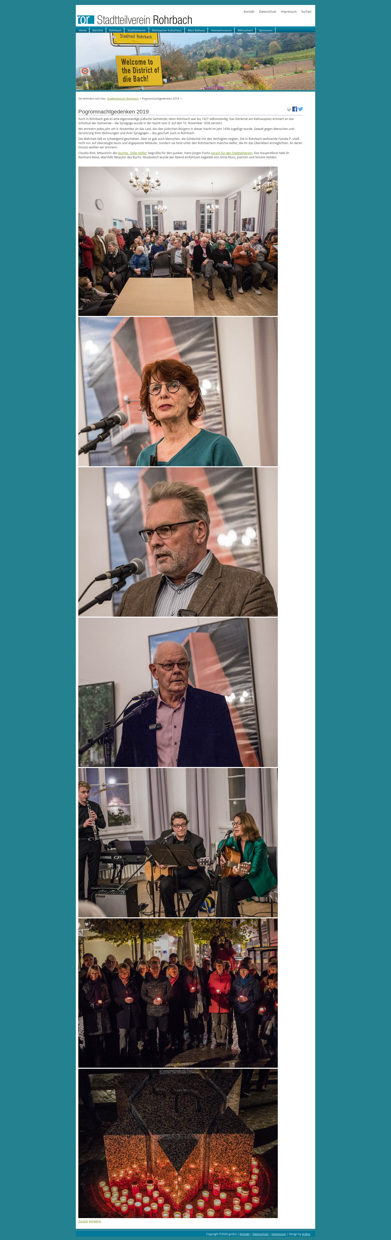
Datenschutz (268, 11)
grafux (306, 1234)
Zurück (83, 1221)
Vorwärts (95, 1221)
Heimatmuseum (221, 30)
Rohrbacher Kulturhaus (167, 30)
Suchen (306, 11)
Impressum (288, 11)
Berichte (98, 30)
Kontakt (249, 11)
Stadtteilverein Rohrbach (123, 98)
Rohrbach (115, 30)
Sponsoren (266, 30)
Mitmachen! (245, 30)
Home (83, 30)
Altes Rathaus (196, 30)
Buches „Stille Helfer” (132, 153)
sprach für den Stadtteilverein (231, 153)
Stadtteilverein (136, 30)
